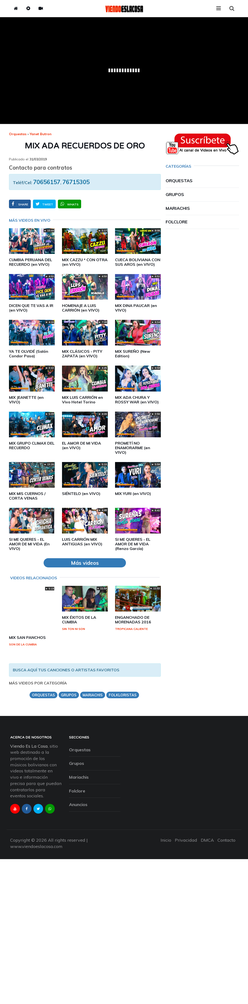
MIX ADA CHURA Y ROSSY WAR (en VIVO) (137, 399)
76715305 (76, 182)
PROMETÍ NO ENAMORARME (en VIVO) (132, 448)
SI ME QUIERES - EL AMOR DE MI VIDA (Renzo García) (132, 544)
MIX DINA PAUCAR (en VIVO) (136, 308)
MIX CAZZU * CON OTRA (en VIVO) (85, 262)
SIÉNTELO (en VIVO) (81, 493)
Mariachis (178, 208)
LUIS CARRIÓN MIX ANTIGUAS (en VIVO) (82, 541)
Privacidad (186, 840)
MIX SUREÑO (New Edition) (132, 353)
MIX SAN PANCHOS (27, 637)
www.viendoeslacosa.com (36, 846)
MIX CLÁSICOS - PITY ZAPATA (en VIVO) (82, 353)
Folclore (176, 222)
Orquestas (17, 134)
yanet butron (41, 134)
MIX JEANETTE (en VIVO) (26, 399)
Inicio (166, 840)
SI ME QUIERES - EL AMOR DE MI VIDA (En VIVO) (29, 544)
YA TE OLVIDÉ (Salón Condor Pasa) (28, 353)
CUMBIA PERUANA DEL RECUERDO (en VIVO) (30, 262)
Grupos (175, 194)
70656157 (46, 182)
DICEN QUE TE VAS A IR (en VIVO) (31, 308)
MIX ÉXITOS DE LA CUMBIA (79, 619)
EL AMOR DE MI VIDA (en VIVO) (81, 445)
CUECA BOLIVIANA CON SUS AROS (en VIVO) (137, 262)
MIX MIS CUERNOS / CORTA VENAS (27, 496)
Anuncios (78, 804)
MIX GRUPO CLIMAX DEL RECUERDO (31, 445)
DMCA (207, 840)
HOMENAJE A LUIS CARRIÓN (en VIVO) (81, 308)
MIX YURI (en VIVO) (133, 493)
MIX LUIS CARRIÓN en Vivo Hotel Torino (82, 399)
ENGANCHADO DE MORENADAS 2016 (133, 619)
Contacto (226, 840)
